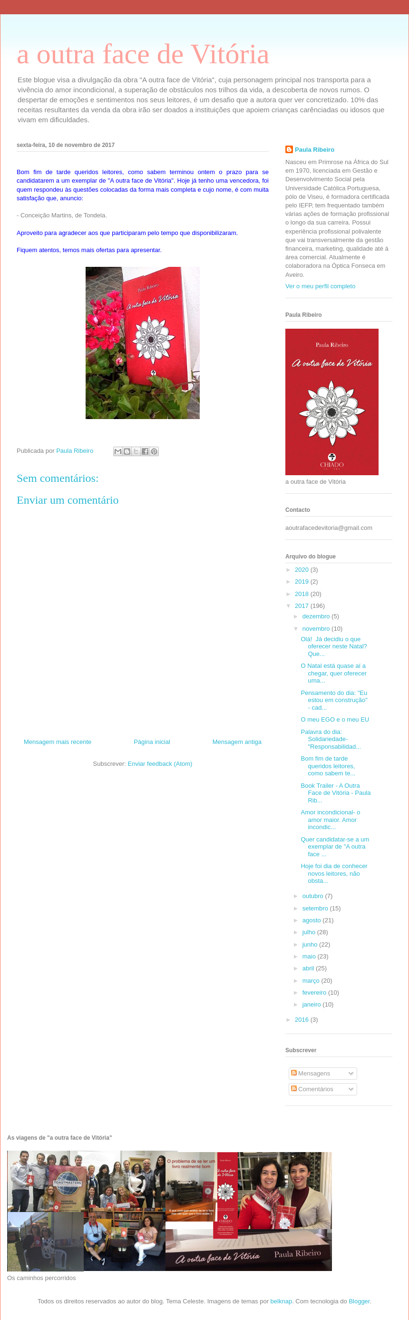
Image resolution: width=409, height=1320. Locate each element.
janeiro (312, 1004)
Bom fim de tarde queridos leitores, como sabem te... (328, 766)
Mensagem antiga (237, 741)
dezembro (316, 616)
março (311, 980)
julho (309, 932)
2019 (303, 581)
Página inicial (152, 741)
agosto (312, 920)
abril (309, 968)
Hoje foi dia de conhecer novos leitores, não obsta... (334, 873)
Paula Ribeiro (314, 149)
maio (310, 956)
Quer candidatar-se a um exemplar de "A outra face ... (335, 847)
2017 (303, 605)
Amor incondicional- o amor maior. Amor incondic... (330, 820)
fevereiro (315, 992)
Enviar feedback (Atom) (160, 763)
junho (310, 944)
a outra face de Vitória (143, 53)
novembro (316, 628)
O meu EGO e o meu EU (335, 719)
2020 (303, 569)
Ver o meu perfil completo (320, 286)
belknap (281, 1301)
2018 (303, 593)
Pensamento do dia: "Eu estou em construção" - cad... (334, 700)
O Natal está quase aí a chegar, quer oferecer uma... (334, 673)
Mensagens (311, 1073)
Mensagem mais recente (57, 741)
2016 (303, 1019)
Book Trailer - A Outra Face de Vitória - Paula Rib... (335, 793)
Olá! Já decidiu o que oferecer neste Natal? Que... (334, 646)
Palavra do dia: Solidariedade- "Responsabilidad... (331, 739)
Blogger (359, 1301)
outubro (313, 896)
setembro (316, 908)
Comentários (312, 1089)
